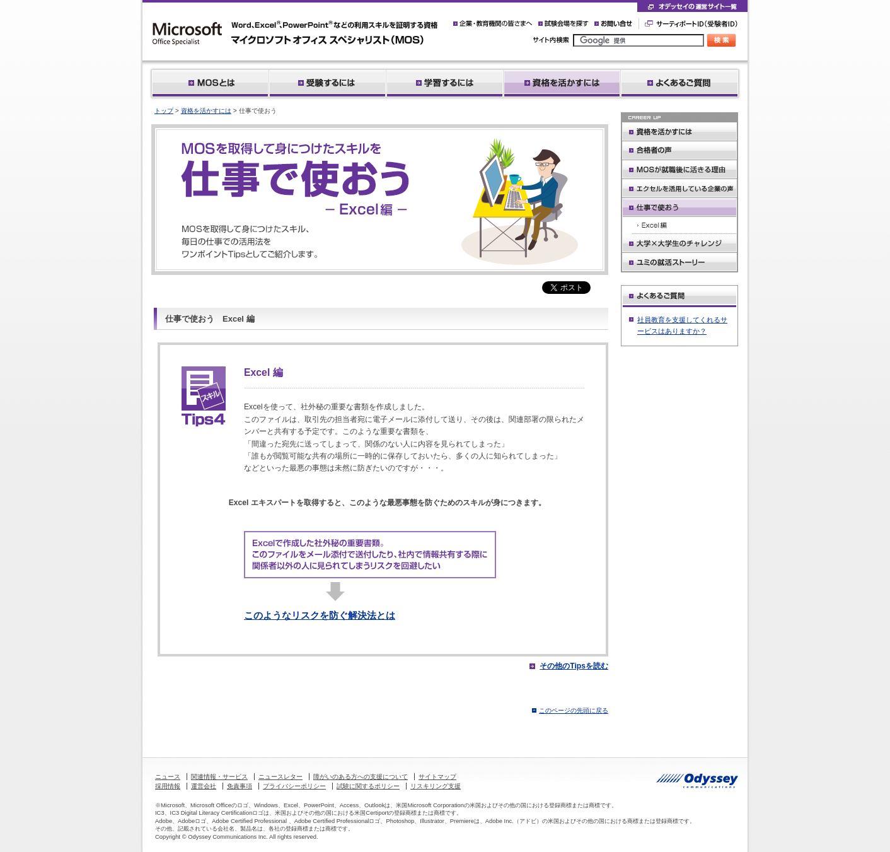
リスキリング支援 (435, 786)
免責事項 (239, 786)
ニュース (167, 776)
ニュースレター (280, 776)
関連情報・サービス (219, 776)
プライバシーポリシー (294, 786)
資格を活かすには (206, 110)
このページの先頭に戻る (573, 710)
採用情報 (167, 786)
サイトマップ (437, 776)
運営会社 (203, 786)
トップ (163, 110)
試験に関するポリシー (368, 786)
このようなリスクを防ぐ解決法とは (319, 615)
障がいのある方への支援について (360, 776)
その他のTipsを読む (574, 666)
